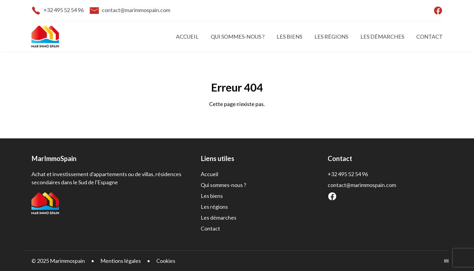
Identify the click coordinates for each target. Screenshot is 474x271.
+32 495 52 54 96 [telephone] (64, 10)
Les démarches (382, 36)
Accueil (187, 36)
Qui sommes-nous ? (238, 36)
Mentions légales (120, 260)
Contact (429, 36)
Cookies (165, 260)
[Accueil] (58, 36)
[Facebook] (332, 196)
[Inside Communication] (446, 261)
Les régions (331, 36)
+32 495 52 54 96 (348, 174)
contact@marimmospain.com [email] (136, 10)
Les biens (289, 36)
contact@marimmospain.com (362, 185)
